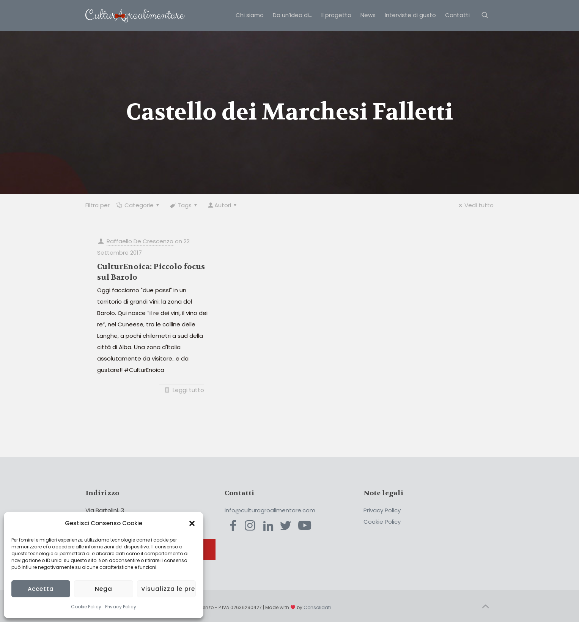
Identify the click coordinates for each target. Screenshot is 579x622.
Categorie (138, 205)
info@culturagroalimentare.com (270, 510)
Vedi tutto (475, 205)
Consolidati (317, 607)
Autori (222, 205)
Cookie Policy (86, 606)
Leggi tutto (188, 390)
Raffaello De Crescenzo (140, 241)
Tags (184, 205)
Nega (103, 589)
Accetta (41, 589)
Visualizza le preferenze (168, 589)
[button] (192, 523)
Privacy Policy (120, 606)
